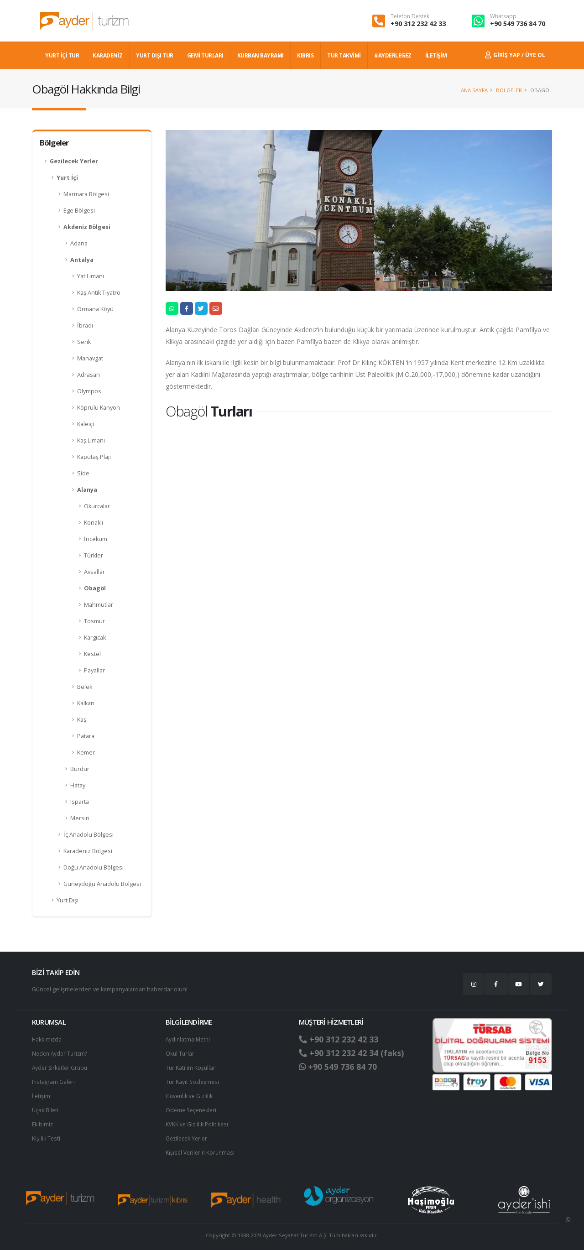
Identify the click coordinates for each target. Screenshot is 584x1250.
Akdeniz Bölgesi (86, 227)
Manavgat (90, 358)
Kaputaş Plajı (94, 457)
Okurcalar (97, 506)
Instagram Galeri (54, 1080)
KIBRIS (305, 55)
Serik (84, 342)
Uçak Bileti (45, 1107)
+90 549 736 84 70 (517, 23)
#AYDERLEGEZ (393, 55)
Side (83, 473)
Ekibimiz (43, 1121)
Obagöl (95, 588)
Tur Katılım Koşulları (192, 1066)
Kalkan (85, 703)
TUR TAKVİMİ (344, 55)
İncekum (95, 539)
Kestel (92, 654)
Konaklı (93, 522)
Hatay (77, 785)
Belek (84, 687)
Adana (79, 243)
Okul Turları (181, 1053)
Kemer (86, 752)
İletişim (41, 1094)
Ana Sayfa (474, 90)
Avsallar (94, 572)
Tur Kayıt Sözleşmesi (193, 1080)
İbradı (85, 325)
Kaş (81, 720)
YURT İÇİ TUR (62, 55)
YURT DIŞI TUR (154, 55)
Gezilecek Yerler (74, 161)
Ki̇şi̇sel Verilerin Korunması (202, 1148)
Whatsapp (503, 16)
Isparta (79, 802)
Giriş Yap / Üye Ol (515, 55)
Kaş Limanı (91, 440)
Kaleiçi (85, 424)
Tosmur (94, 621)
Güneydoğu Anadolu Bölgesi (102, 884)
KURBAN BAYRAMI (260, 55)
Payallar (94, 670)
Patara (85, 736)
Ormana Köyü (95, 309)
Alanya (87, 490)
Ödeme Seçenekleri (193, 1107)
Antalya (82, 260)
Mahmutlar (98, 605)
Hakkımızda (47, 1039)
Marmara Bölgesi (86, 194)
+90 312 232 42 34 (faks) (355, 1053)
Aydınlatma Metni (189, 1039)
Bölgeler (509, 90)
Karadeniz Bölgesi (87, 851)
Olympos (89, 391)
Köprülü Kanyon (98, 407)
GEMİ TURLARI (205, 55)
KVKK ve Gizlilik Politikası (198, 1121)
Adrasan (88, 375)
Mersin (79, 818)
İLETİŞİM (436, 55)
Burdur (79, 769)
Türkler (93, 555)
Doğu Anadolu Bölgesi (93, 867)
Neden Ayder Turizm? (61, 1053)
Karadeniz (108, 55)
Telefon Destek (410, 16)
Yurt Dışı (67, 900)
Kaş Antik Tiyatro (98, 293)
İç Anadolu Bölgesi (88, 835)
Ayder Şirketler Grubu (61, 1066)
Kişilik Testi (46, 1135)
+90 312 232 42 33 (418, 23)
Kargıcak (95, 637)
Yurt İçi (67, 178)
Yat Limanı (90, 276)
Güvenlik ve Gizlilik (190, 1094)
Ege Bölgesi (79, 210)
